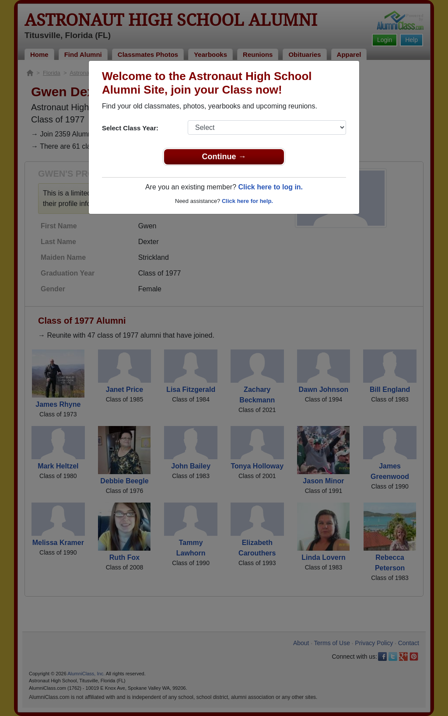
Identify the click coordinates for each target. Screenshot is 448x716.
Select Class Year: (130, 128)
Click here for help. (247, 201)
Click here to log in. (270, 187)
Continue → (224, 156)
